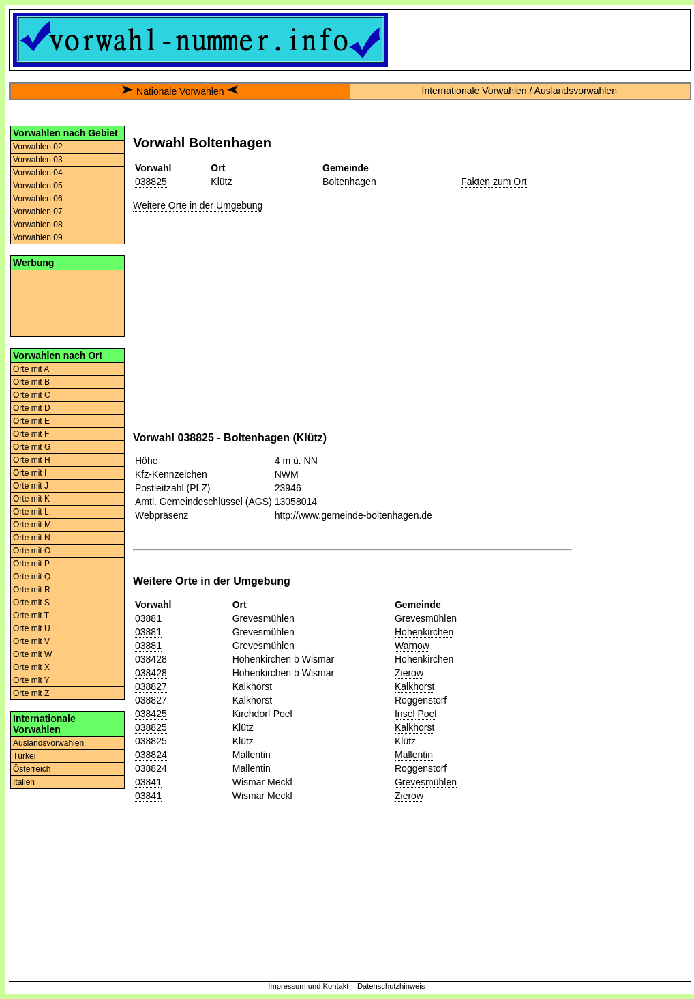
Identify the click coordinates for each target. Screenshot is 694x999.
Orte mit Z (31, 693)
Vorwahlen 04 (38, 172)
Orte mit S (31, 602)
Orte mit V (31, 641)
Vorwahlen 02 (38, 146)
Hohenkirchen (424, 631)
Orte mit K (31, 499)
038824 (151, 754)
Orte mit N (31, 537)
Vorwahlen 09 (38, 237)
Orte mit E (31, 421)
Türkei (24, 756)
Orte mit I (29, 473)
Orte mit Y (31, 680)
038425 (151, 713)
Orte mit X (31, 667)
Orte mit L (31, 512)
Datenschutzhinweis (391, 986)
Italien (24, 782)
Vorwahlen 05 (38, 185)
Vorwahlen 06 (38, 198)
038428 (151, 659)
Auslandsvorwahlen (48, 743)
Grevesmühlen (426, 618)
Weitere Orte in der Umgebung (197, 205)
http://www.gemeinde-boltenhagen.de (353, 515)
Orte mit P (31, 563)
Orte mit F (31, 434)
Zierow (409, 672)
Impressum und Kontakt (308, 986)
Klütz (405, 741)
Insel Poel (415, 713)
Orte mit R (31, 589)
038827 (151, 686)
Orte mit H (31, 460)
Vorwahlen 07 (38, 211)
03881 (148, 618)
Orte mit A (31, 369)
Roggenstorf (421, 700)
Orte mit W (32, 654)
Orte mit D (31, 408)
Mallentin (414, 754)
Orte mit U (31, 628)
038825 (151, 181)
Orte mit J (30, 486)
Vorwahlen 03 (38, 159)
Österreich (31, 769)
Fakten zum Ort (493, 181)
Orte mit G (31, 447)
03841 (148, 782)
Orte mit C (31, 395)
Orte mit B (31, 382)
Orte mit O (31, 550)
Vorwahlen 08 (38, 224)
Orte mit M (32, 525)
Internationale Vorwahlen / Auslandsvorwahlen (519, 90)
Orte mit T (31, 615)
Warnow (412, 645)
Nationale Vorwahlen (180, 91)
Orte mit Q (31, 576)
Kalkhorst (414, 686)
